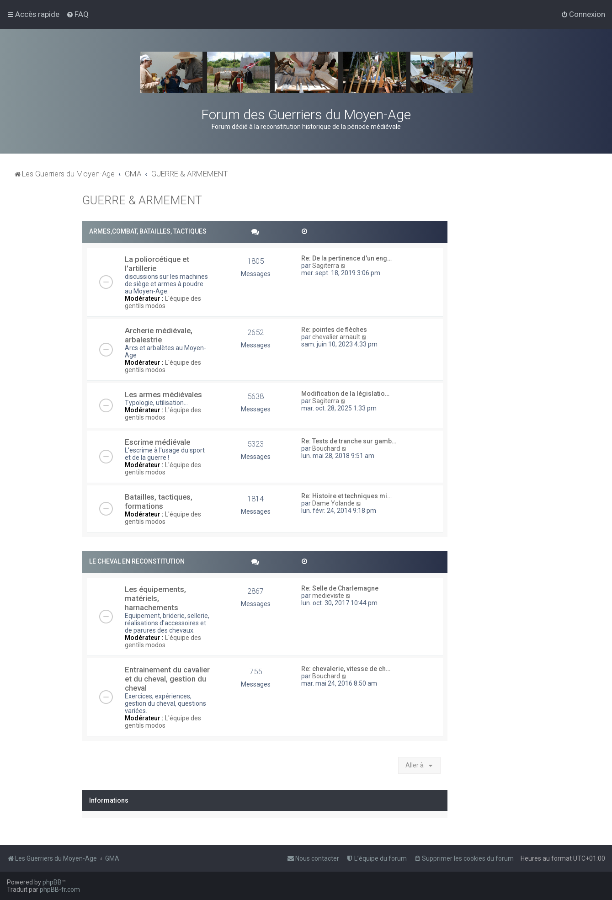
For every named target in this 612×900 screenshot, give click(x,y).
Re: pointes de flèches (334, 329)
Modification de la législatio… (345, 393)
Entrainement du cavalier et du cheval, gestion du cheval (167, 678)
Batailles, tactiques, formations (158, 501)
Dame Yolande (333, 503)
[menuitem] (77, 14)
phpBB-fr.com (60, 889)
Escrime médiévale (157, 442)
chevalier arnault (336, 337)
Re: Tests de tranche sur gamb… (348, 441)
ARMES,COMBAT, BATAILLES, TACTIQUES (148, 231)
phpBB (52, 882)
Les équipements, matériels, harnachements (155, 598)
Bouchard (326, 448)
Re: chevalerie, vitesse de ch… (345, 668)
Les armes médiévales (163, 394)
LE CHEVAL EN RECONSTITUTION (137, 561)
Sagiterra (325, 265)
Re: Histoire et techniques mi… (346, 496)
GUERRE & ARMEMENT (142, 200)
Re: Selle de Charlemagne (339, 588)
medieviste (328, 595)
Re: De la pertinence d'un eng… (346, 258)
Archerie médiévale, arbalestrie (158, 335)
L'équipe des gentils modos (163, 302)
